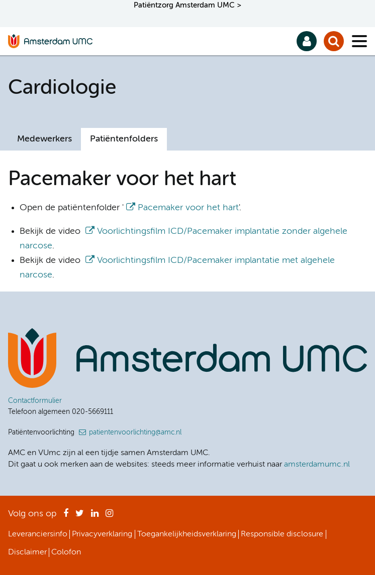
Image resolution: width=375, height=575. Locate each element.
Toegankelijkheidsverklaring (186, 534)
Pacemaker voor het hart (188, 207)
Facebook (65, 516)
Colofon (66, 552)
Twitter (79, 516)
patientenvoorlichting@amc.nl (135, 432)
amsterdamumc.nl (317, 465)
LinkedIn (95, 516)
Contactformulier (35, 400)
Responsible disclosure (282, 534)
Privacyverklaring (102, 534)
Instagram (109, 516)
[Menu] (359, 41)
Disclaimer (27, 552)
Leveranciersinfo (37, 534)
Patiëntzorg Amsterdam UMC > (187, 5)
